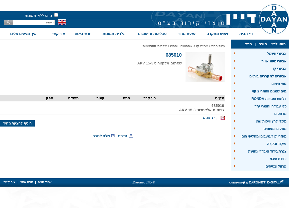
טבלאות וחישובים (152, 33)
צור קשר (58, 33)
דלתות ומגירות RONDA (268, 99)
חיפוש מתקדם (218, 33)
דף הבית (246, 33)
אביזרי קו (279, 69)
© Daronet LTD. (143, 182)
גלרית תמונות (113, 33)
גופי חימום (278, 84)
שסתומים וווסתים (181, 46)
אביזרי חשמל (276, 54)
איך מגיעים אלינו (23, 33)
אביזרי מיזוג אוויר (273, 61)
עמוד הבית (218, 46)
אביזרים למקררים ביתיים (267, 76)
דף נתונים (214, 117)
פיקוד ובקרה (276, 144)
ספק (248, 44)
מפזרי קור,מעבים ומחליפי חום (263, 136)
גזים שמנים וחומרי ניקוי (269, 91)
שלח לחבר (101, 136)
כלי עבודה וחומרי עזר (270, 106)
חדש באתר (83, 33)
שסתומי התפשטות (155, 46)
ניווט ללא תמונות (38, 15)
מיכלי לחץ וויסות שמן (271, 121)
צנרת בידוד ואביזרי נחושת (267, 151)
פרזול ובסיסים (276, 166)
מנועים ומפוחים (274, 129)
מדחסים (280, 114)
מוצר (263, 44)
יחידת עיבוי (278, 159)
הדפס (122, 136)
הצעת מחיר (187, 33)
